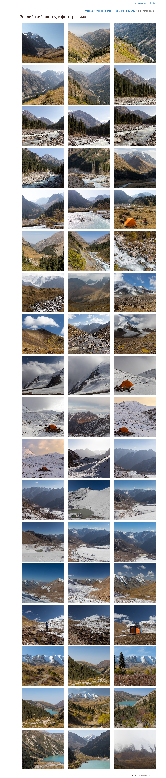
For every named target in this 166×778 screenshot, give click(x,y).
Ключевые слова (104, 11)
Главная (89, 11)
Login (152, 3)
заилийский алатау (125, 11)
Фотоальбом (139, 3)
